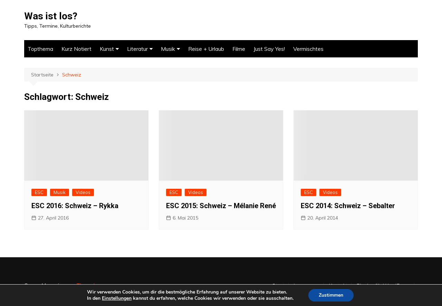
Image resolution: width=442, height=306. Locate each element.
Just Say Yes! (269, 48)
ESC (39, 192)
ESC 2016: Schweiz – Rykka (74, 206)
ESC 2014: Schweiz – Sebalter (348, 206)
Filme (238, 48)
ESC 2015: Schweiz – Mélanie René (221, 206)
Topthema (40, 48)
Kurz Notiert (76, 48)
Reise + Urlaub (206, 48)
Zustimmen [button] (331, 295)
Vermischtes (308, 48)
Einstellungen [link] (117, 298)
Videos (83, 192)
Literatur (137, 48)
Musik (168, 48)
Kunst (107, 48)
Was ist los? (50, 16)
